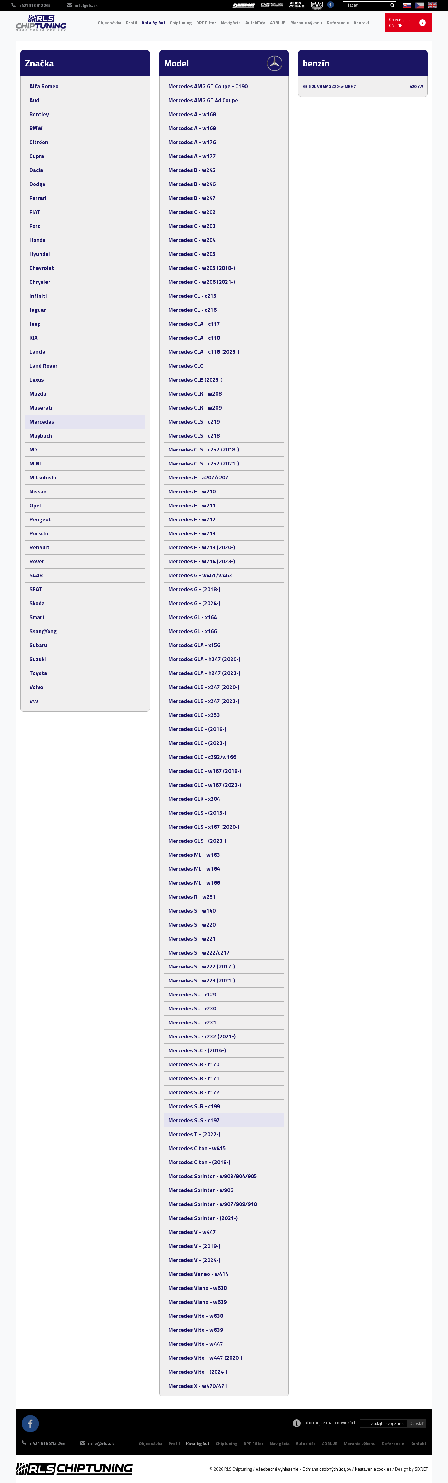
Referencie (338, 22)
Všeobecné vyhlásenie (277, 1469)
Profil (131, 22)
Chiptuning (181, 22)
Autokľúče (255, 22)
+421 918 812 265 (47, 1443)
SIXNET (421, 1469)
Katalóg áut (153, 22)
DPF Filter (206, 22)
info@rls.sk (102, 1443)
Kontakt (362, 22)
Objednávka (109, 22)
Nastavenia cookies (373, 1469)
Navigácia (231, 22)
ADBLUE (278, 22)
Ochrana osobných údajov (326, 1469)
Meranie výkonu (306, 22)
